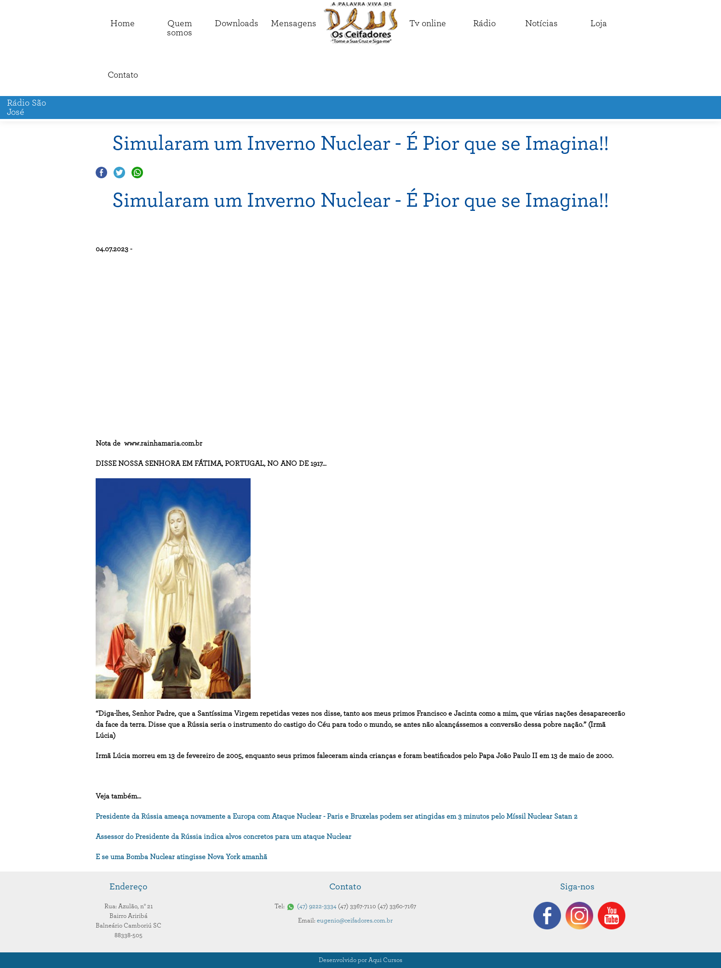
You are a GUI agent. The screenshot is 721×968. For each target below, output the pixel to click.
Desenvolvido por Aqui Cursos (360, 960)
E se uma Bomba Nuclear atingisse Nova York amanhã (181, 856)
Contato (123, 74)
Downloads (236, 23)
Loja (598, 23)
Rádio (484, 23)
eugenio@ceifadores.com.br (355, 920)
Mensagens (293, 23)
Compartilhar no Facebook (101, 172)
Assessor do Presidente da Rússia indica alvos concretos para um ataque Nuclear (223, 836)
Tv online (427, 23)
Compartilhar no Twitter (119, 172)
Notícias (541, 23)
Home (122, 23)
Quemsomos (179, 28)
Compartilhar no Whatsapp (137, 172)
